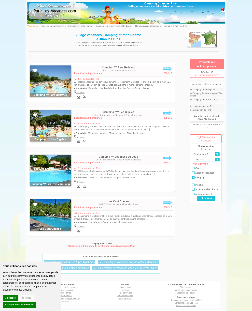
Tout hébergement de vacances (64, 287)
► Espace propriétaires (207, 75)
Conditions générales (183, 303)
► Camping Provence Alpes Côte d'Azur (206, 94)
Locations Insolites (125, 287)
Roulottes (125, 290)
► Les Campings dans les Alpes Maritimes (69, 262)
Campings (64, 301)
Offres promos (186, 287)
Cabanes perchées (125, 296)
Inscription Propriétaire (186, 305)
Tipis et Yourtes (125, 293)
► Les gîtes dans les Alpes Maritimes (67, 268)
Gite (196, 168)
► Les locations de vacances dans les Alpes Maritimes (125, 268)
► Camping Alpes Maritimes (203, 99)
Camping (198, 177)
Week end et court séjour (186, 290)
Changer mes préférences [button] (19, 304)
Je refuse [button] (26, 297)
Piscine (197, 185)
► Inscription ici (207, 66)
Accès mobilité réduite (205, 189)
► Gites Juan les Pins (200, 110)
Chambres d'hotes (64, 296)
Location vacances (203, 172)
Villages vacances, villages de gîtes (64, 298)
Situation (80, 92)
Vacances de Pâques (186, 293)
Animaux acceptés (203, 194)
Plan (196, 303)
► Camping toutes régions (202, 89)
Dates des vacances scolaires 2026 (186, 300)
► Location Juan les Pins (202, 106)
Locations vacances (64, 290)
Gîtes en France (64, 293)
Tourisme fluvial (125, 298)
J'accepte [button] (10, 297)
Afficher (206, 199)
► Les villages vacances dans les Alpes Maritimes (128, 262)
